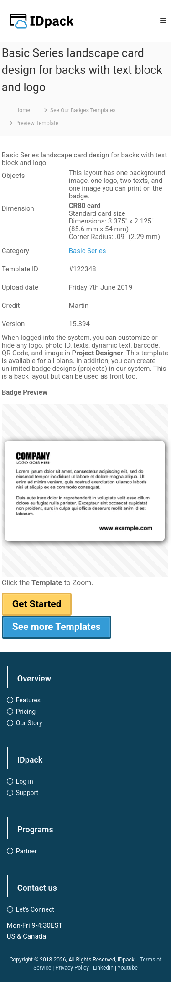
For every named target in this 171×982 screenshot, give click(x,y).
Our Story (29, 723)
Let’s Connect (35, 909)
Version (13, 324)
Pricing (26, 711)
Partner (26, 851)
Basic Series (87, 251)
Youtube (128, 968)
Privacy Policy (72, 968)
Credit (11, 305)
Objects (13, 175)
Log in (24, 781)
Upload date (20, 287)
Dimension (18, 208)
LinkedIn (103, 968)
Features (28, 700)
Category (15, 251)
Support (27, 792)
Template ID (20, 269)
